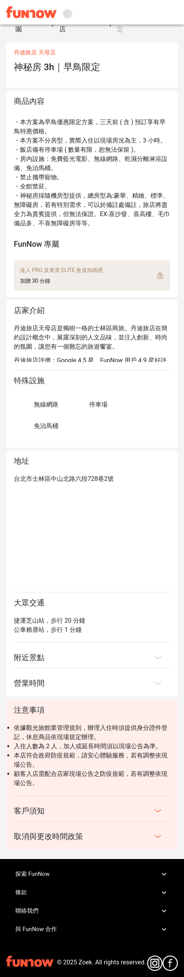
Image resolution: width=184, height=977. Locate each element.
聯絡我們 (92, 911)
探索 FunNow (92, 874)
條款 (92, 893)
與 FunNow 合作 (92, 929)
